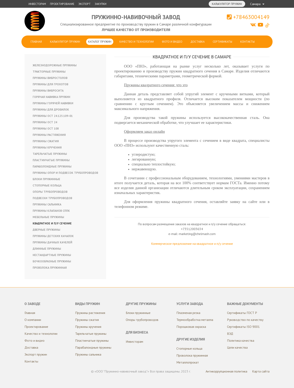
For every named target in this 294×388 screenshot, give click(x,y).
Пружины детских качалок (53, 236)
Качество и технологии (136, 41)
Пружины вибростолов (50, 78)
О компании (32, 320)
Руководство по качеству (245, 320)
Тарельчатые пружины (50, 154)
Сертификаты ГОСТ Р (242, 313)
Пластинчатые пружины (51, 160)
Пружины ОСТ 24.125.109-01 (53, 116)
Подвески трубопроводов (52, 198)
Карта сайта (261, 371)
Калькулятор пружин (227, 4)
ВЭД (230, 333)
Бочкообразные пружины (52, 261)
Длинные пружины (47, 249)
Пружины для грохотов (50, 84)
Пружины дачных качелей (52, 242)
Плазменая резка (188, 313)
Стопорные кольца (47, 185)
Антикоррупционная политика (226, 371)
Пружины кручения (47, 147)
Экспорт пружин (35, 354)
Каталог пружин (99, 41)
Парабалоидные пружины (93, 347)
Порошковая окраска (191, 327)
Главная (36, 41)
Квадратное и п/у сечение (52, 223)
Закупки (100, 4)
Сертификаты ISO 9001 (243, 327)
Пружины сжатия (46, 141)
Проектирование (62, 4)
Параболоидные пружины (52, 166)
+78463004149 (248, 16)
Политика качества (240, 340)
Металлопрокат (187, 362)
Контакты (247, 41)
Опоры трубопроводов (50, 192)
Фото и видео (172, 41)
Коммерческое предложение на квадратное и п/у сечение (192, 244)
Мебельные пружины (48, 217)
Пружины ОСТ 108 (46, 128)
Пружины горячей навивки (53, 103)
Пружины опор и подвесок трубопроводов (65, 173)
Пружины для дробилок (51, 109)
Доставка (197, 41)
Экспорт (84, 4)
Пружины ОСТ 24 (45, 122)
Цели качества (237, 347)
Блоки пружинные (46, 179)
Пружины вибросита (48, 90)
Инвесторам (37, 4)
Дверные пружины (46, 230)
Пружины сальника (47, 204)
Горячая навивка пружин (51, 97)
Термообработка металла (194, 320)
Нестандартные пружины (52, 255)
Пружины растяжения (49, 135)
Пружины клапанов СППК (51, 211)
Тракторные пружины (49, 71)
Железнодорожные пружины (55, 65)
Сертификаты (222, 41)
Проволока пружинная (50, 267)
